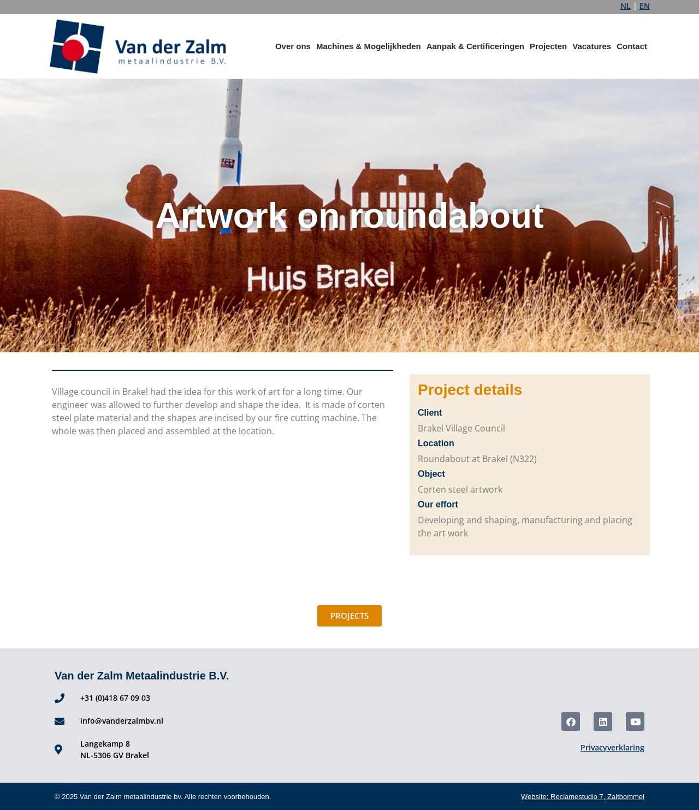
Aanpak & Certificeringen (475, 46)
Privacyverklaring (612, 747)
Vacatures (591, 46)
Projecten (548, 46)
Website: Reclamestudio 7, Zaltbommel (582, 797)
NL (625, 6)
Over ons (293, 46)
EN (644, 6)
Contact (632, 46)
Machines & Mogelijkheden (368, 46)
